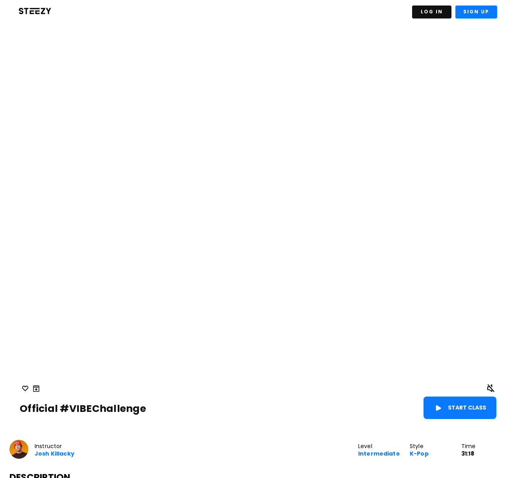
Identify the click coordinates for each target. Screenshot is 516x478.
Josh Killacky (54, 454)
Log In (432, 11)
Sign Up (476, 11)
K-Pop (419, 454)
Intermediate (379, 454)
